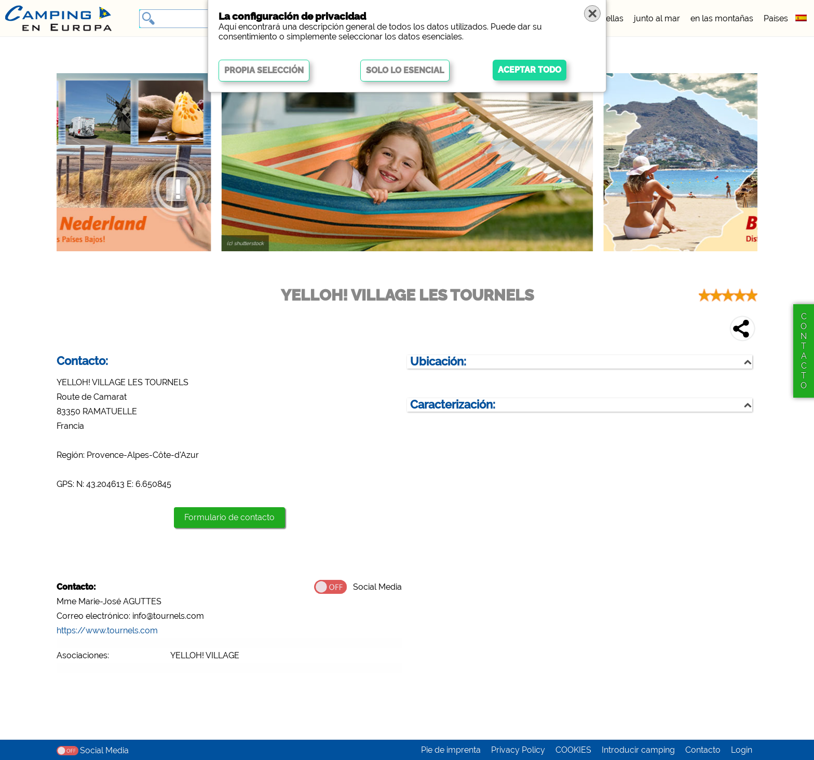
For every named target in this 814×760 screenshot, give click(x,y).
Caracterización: (452, 404)
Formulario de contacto (229, 517)
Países (776, 18)
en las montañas (721, 18)
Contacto (703, 750)
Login (741, 750)
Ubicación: (438, 361)
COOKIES (573, 750)
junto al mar (657, 18)
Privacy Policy (518, 750)
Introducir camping (638, 750)
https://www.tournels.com (107, 630)
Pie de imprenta (451, 750)
